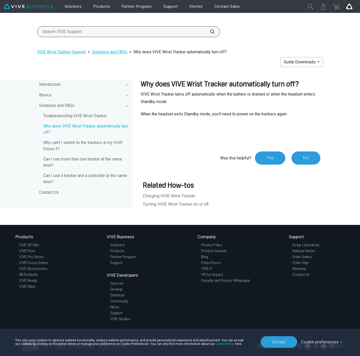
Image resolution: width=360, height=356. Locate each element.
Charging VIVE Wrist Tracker (169, 196)
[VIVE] (28, 6)
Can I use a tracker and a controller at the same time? (85, 178)
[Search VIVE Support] (209, 32)
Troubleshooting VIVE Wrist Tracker (75, 115)
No (306, 157)
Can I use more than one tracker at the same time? (82, 162)
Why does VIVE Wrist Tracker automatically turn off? (85, 129)
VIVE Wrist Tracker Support (61, 51)
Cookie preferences (320, 341)
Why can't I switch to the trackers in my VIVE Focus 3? (83, 145)
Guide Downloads (300, 62)
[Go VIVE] (349, 6)
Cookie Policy (224, 343)
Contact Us (49, 192)
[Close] (310, 6)
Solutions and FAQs (109, 51)
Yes (269, 157)
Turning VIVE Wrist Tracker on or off (176, 204)
